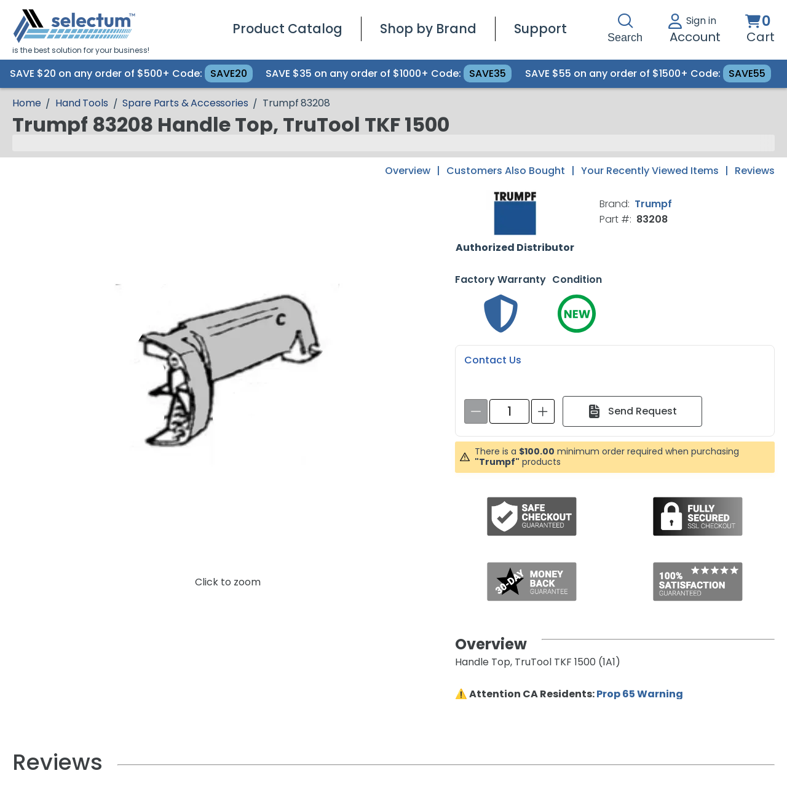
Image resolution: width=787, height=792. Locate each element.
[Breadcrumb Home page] (26, 103)
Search (625, 29)
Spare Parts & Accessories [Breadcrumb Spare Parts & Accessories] (185, 103)
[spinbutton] (509, 411)
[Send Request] (632, 411)
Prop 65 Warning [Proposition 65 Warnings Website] (639, 694)
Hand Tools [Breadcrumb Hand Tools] (81, 103)
